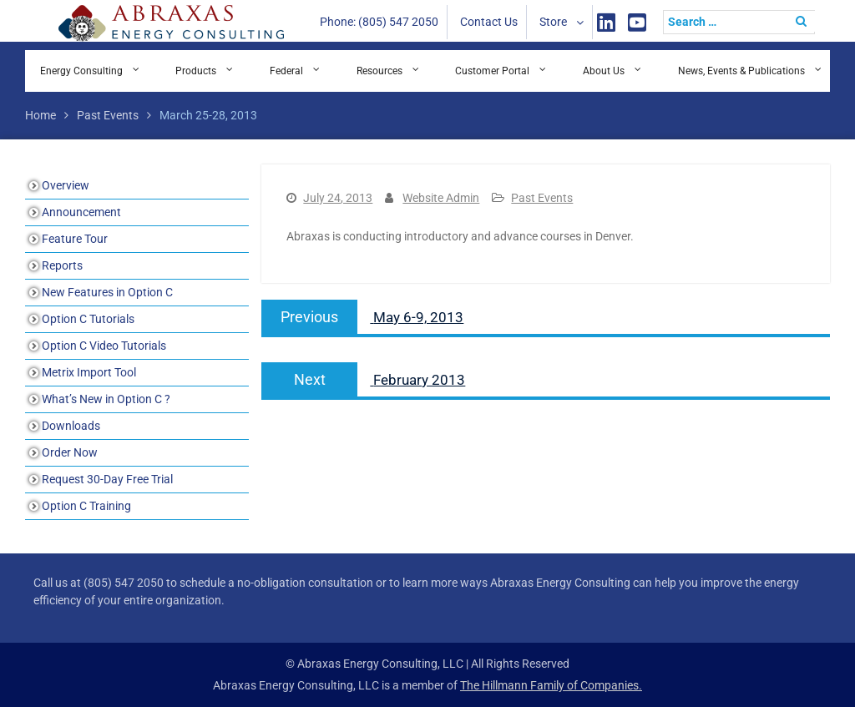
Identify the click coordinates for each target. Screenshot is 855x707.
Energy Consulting (81, 71)
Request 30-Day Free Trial (107, 479)
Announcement (81, 212)
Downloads (71, 425)
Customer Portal (492, 71)
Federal (286, 71)
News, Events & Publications (741, 71)
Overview (65, 185)
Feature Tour (75, 238)
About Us (604, 71)
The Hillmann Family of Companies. (551, 685)
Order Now (70, 452)
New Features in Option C (107, 292)
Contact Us (489, 21)
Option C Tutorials (88, 319)
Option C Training (86, 506)
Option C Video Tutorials (104, 345)
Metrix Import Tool (89, 372)
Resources (379, 71)
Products (195, 71)
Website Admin (440, 198)
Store (553, 21)
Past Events (542, 198)
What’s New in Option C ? (106, 399)
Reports (62, 265)
